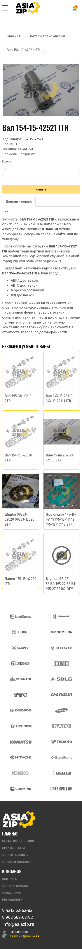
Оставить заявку (15, 855)
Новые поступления (18, 841)
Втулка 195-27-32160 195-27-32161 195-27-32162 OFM (60, 584)
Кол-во (6, 161)
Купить (41, 189)
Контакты (9, 879)
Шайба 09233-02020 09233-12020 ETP (19, 519)
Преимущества (13, 848)
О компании (11, 893)
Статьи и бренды (15, 886)
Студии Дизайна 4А (25, 936)
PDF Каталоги (12, 900)
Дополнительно (19, 201)
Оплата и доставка (16, 862)
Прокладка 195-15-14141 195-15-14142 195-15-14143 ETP (61, 519)
